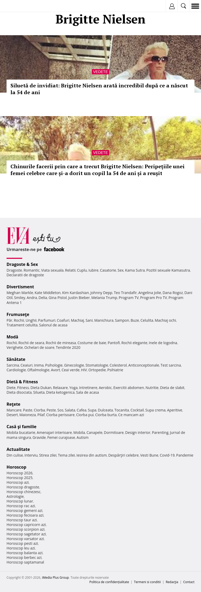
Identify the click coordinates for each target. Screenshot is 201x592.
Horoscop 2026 (19, 472)
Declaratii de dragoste (25, 274)
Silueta (39, 392)
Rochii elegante (134, 342)
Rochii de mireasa (61, 342)
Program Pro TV (153, 297)
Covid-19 (167, 455)
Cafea (81, 410)
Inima (39, 365)
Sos (60, 410)
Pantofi (114, 342)
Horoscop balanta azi (24, 552)
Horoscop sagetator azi (26, 533)
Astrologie (15, 496)
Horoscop (16, 467)
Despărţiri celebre (123, 455)
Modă (12, 337)
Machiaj (77, 320)
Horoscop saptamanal (25, 562)
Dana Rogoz (173, 292)
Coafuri (63, 320)
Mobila (79, 432)
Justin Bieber (79, 297)
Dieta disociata (19, 392)
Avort (55, 369)
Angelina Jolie (149, 292)
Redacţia (172, 582)
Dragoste (14, 270)
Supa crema (155, 410)
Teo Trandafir (125, 292)
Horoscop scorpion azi (25, 529)
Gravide (39, 437)
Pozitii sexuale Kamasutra (168, 270)
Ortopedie (97, 369)
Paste (27, 410)
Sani (89, 320)
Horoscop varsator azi (25, 538)
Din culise (15, 455)
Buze (135, 320)
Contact (188, 582)
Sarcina (13, 365)
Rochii (19, 320)
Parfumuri (46, 320)
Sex (121, 270)
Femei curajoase (61, 437)
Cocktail (137, 410)
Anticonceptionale (143, 365)
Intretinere (88, 387)
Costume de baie (91, 342)
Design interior (137, 432)
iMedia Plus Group (55, 577)
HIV (84, 369)
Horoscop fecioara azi (25, 515)
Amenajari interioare (54, 432)
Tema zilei (66, 455)
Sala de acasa (87, 392)
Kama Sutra (135, 270)
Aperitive (174, 410)
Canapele (94, 432)
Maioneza (27, 414)
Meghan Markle (20, 292)
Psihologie (54, 365)
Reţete (13, 404)
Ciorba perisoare (60, 414)
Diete (11, 387)
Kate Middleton (48, 292)
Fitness (23, 387)
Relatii (70, 270)
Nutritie (152, 387)
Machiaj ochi (165, 320)
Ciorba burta (106, 414)
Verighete (15, 347)
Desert (12, 414)
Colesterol (118, 365)
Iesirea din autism (91, 455)
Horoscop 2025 (19, 477)
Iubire (93, 270)
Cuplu (82, 270)
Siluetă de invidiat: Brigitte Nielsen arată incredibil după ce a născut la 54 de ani (99, 89)
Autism (83, 437)
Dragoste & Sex (22, 264)
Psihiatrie (115, 369)
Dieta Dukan (40, 387)
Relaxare (60, 387)
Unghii (31, 320)
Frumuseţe (18, 314)
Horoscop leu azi (21, 548)
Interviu (31, 455)
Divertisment (20, 287)
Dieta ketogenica (60, 392)
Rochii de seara (31, 342)
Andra (32, 297)
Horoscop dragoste (23, 487)
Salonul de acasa (53, 324)
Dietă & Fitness (22, 382)
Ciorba (39, 410)
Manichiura (103, 320)
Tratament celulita (22, 324)
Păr (9, 320)
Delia (42, 297)
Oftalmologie (38, 369)
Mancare (14, 410)
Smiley (19, 297)
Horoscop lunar (20, 501)
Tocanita (121, 410)
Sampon (122, 320)
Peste (51, 410)
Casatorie (108, 270)
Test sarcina (171, 365)
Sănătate (16, 359)
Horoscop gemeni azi (24, 510)
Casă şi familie (21, 426)
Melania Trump (104, 297)
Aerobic (105, 387)
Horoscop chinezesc (24, 491)
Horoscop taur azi (22, 519)
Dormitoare (114, 432)
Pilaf (41, 414)
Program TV (128, 297)
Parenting (160, 432)
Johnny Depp (101, 292)
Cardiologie (16, 369)
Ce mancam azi (131, 414)
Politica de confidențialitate (109, 582)
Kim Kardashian (75, 292)
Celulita (147, 320)
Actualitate (18, 449)
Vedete (100, 72)
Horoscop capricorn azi (26, 524)
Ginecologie (74, 365)
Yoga (73, 387)
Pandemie (184, 455)
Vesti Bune (149, 455)
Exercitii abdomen (128, 387)
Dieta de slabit (172, 387)
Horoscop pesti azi (22, 543)
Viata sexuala (52, 270)
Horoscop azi (18, 482)
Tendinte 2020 (68, 347)
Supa (92, 410)
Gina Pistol (58, 297)
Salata (70, 410)
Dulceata (105, 410)
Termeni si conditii (147, 582)
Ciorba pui (85, 414)
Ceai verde (71, 369)
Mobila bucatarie (21, 432)
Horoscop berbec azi (24, 557)
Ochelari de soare (39, 347)
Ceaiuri (27, 365)
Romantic (32, 270)
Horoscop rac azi (21, 505)
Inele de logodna (163, 342)
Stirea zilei (47, 455)
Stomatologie (97, 365)
